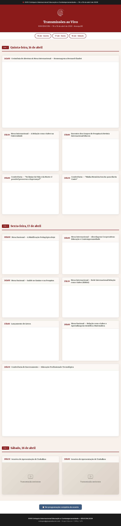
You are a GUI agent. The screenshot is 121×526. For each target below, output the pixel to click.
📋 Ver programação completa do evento (60, 507)
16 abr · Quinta (43, 36)
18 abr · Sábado (78, 36)
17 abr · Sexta (60, 36)
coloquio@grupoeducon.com (49, 521)
